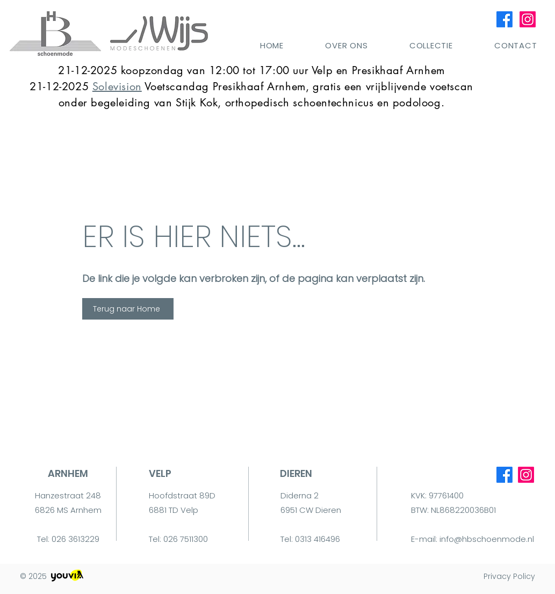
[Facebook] (504, 19)
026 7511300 (185, 539)
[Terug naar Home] (128, 309)
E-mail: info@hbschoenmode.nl (472, 539)
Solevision (117, 86)
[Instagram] (528, 19)
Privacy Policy (509, 576)
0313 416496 (317, 539)
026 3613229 (75, 539)
